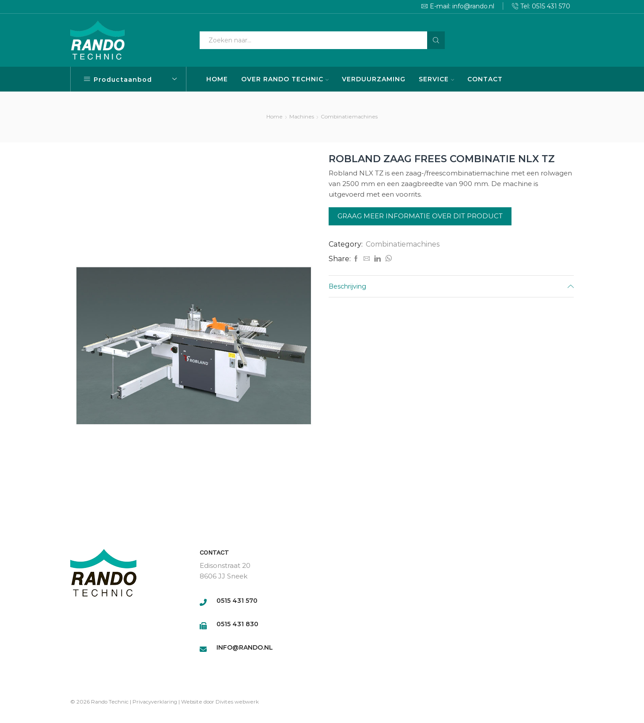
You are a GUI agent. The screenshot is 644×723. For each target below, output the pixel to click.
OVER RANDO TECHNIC (285, 79)
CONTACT (485, 79)
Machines (301, 116)
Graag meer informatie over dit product (420, 216)
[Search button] (436, 40)
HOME (217, 79)
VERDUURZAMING (373, 79)
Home (274, 116)
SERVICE (436, 79)
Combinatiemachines (349, 116)
